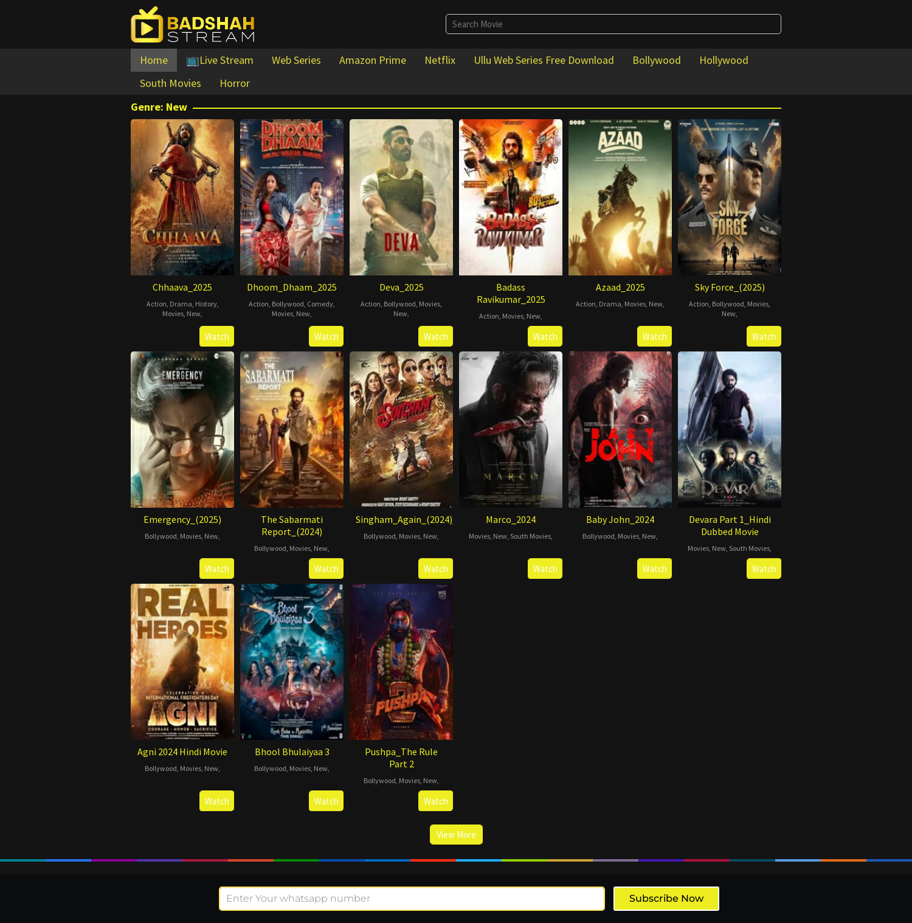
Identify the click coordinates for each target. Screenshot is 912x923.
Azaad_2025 (620, 287)
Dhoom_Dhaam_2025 (292, 287)
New (194, 313)
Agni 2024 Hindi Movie (182, 751)
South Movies (530, 536)
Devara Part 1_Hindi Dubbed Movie (730, 525)
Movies (173, 313)
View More (456, 834)
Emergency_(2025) (182, 519)
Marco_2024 (511, 519)
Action (157, 303)
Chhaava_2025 (182, 287)
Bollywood (288, 303)
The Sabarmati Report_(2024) (292, 525)
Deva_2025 (401, 287)
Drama (181, 303)
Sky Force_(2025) (730, 287)
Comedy (320, 303)
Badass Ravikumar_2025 (511, 293)
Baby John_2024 (620, 519)
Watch (217, 336)
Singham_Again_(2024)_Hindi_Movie (432, 519)
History (206, 303)
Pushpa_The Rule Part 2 (401, 757)
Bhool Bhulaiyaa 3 (292, 751)
